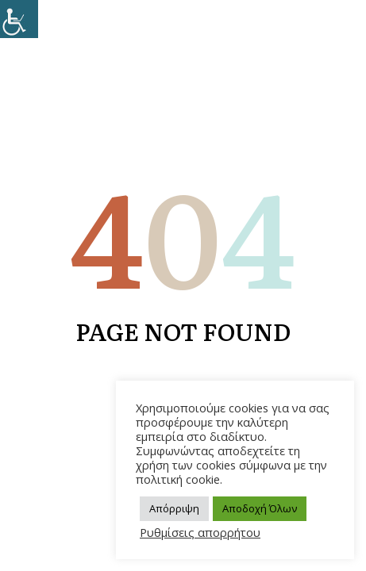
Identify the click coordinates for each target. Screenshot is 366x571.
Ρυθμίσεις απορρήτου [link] (200, 532)
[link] (19, 19)
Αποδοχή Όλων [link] (259, 508)
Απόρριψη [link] (174, 508)
